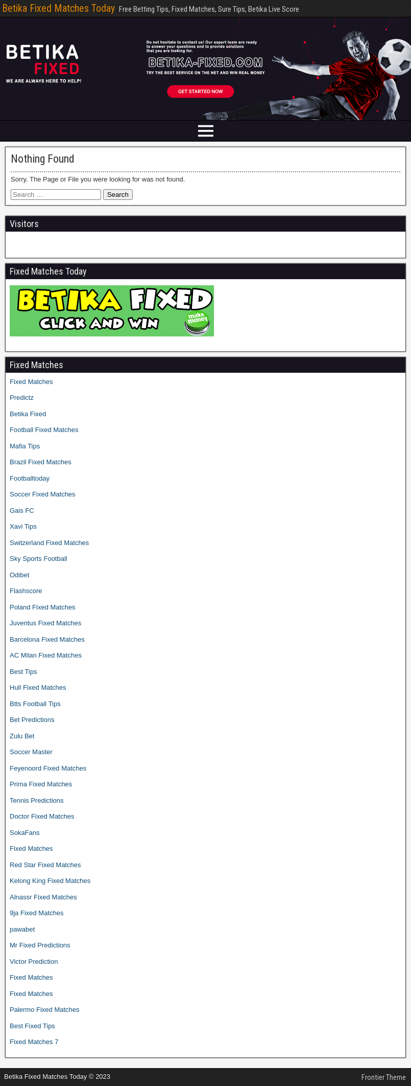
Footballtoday (30, 478)
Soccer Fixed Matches (43, 494)
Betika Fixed (28, 414)
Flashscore (26, 591)
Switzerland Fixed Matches (49, 543)
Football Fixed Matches (44, 430)
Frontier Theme (383, 1077)
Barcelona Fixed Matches (47, 639)
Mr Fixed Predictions (40, 945)
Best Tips (23, 671)
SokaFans (25, 832)
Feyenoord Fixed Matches (48, 768)
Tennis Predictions (37, 800)
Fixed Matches (31, 382)
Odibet (19, 575)
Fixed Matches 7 (34, 1042)
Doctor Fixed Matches (42, 816)
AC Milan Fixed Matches (46, 655)
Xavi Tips (23, 526)
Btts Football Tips (35, 704)
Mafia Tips (25, 446)
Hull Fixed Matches (38, 687)
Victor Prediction (34, 961)
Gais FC (22, 510)
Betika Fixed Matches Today (58, 8)
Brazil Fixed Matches (40, 462)
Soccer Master (31, 752)
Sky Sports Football (38, 558)
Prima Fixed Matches (41, 784)
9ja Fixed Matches (37, 913)
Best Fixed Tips (32, 1026)
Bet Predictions (32, 719)
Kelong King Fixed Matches (50, 881)
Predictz (22, 397)
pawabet (22, 929)
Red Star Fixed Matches (45, 865)
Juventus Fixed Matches (45, 623)
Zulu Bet (22, 736)
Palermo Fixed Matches (45, 1009)
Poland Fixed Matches (43, 607)
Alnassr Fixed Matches (43, 897)
